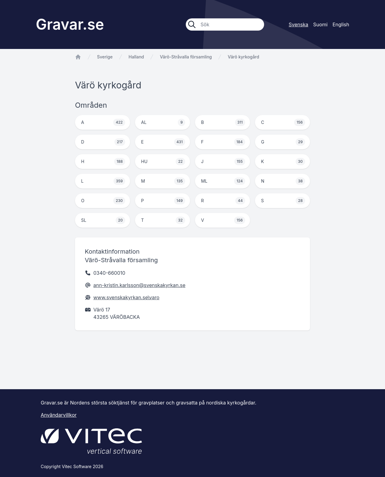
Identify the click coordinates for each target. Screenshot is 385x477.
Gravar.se (70, 24)
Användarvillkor (59, 415)
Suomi (320, 24)
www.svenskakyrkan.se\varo (126, 297)
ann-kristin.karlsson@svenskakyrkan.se (139, 285)
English (340, 24)
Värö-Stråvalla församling (186, 56)
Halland (136, 56)
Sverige (105, 56)
